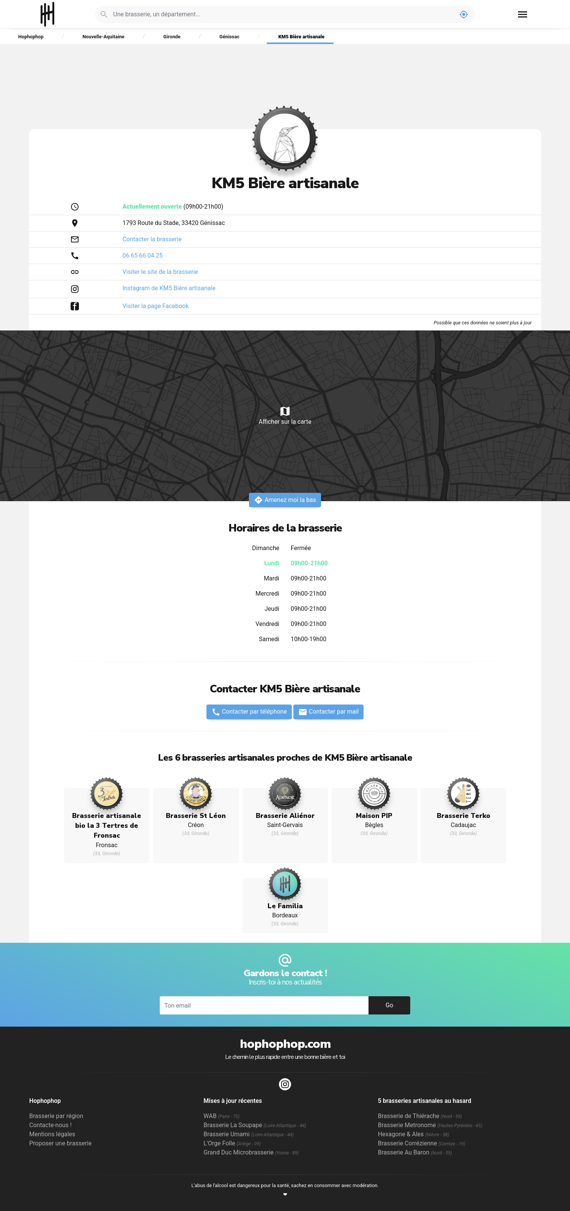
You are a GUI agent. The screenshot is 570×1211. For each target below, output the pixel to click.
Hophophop (48, 14)
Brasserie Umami (248, 1134)
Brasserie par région (56, 1116)
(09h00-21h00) (173, 206)
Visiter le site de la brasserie (160, 271)
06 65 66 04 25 (143, 255)
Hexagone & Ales (413, 1134)
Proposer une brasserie (60, 1143)
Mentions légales (52, 1134)
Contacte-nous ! (50, 1125)
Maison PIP (374, 815)
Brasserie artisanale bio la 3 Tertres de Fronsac (106, 825)
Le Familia (285, 906)
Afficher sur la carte (285, 415)
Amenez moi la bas (285, 500)
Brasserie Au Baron (415, 1152)
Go (389, 1005)
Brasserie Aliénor (285, 815)
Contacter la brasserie (152, 239)
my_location (463, 14)
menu (522, 14)
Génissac (229, 36)
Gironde (171, 36)
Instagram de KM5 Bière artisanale (169, 288)
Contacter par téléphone (249, 712)
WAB (221, 1116)
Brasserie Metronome (430, 1125)
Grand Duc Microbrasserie (251, 1152)
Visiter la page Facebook (156, 306)
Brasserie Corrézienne (421, 1143)
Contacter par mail (328, 712)
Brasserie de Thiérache (420, 1116)
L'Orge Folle (232, 1143)
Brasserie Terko (463, 815)
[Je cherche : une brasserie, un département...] (283, 14)
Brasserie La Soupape (254, 1125)
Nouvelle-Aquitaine (103, 36)
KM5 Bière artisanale (301, 36)
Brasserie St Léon (196, 815)
